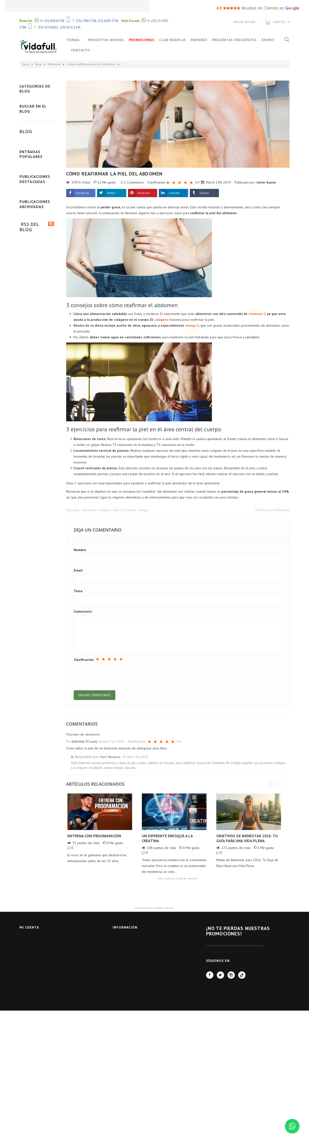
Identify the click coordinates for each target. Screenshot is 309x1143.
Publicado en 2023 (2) (35, 730)
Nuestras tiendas (127, 939)
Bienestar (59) (40, 121)
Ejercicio (119, 510)
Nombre (80, 550)
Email (78, 570)
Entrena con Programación (94, 836)
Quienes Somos (125, 971)
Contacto (98, 50)
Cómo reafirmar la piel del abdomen (91, 64)
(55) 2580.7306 (86, 21)
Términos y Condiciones (132, 965)
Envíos (77, 50)
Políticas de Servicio (129, 977)
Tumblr (204, 193)
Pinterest (144, 193)
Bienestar (54, 64)
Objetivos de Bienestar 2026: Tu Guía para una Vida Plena (247, 838)
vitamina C (256, 314)
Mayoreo (200, 40)
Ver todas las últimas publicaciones (38, 321)
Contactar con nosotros (133, 945)
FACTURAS (120, 990)
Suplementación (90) (41, 141)
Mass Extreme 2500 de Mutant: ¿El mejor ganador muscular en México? (36, 551)
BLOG (116, 984)
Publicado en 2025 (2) (35, 715)
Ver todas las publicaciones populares (38, 493)
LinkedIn (174, 193)
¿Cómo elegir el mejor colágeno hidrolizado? (36, 372)
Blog (39, 64)
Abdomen (89, 510)
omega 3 (192, 325)
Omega (143, 510)
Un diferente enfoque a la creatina (167, 838)
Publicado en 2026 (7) (35, 707)
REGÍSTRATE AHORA (234, 951)
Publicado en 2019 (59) (36, 773)
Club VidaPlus (173, 40)
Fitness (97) (38, 101)
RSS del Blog (36, 795)
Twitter (111, 193)
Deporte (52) (39, 111)
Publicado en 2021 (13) (36, 751)
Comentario (83, 611)
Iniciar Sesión (244, 22)
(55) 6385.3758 (108, 21)
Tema (78, 591)
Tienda (72, 40)
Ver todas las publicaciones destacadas (38, 669)
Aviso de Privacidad (128, 958)
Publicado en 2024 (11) (36, 722)
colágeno (161, 319)
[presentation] (111, 675)
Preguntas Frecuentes (235, 40)
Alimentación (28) (41, 131)
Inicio (25, 64)
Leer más (29, 279)
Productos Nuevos (107, 40)
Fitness (131, 510)
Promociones (142, 40)
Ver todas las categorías (38, 154)
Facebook (82, 193)
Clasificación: (84, 659)
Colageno (104, 510)
